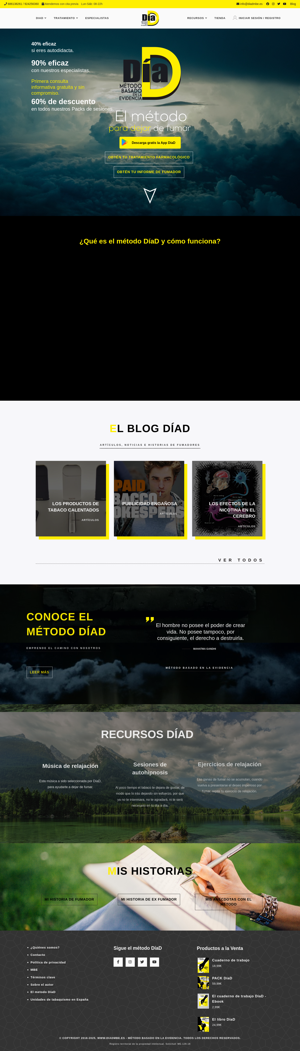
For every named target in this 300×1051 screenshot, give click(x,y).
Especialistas (97, 18)
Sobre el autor (42, 984)
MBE (34, 969)
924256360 (32, 4)
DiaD (41, 18)
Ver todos (241, 560)
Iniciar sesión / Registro (257, 18)
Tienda (219, 18)
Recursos (197, 18)
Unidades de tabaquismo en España (60, 999)
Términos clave (43, 977)
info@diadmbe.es (249, 4)
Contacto (38, 954)
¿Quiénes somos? (45, 947)
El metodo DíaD (43, 992)
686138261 (15, 4)
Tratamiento (66, 18)
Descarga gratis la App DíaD (153, 143)
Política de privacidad (48, 962)
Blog (293, 4)
